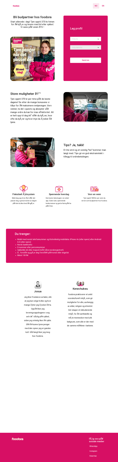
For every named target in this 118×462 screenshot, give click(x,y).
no (96, 6)
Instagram (93, 451)
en (103, 6)
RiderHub (93, 456)
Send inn (85, 60)
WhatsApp (93, 446)
